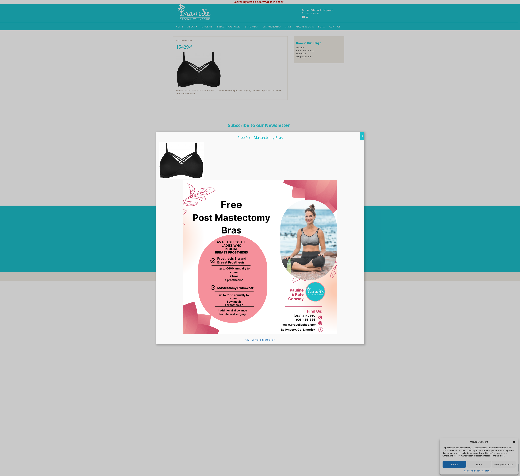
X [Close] (362, 136)
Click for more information (260, 260)
